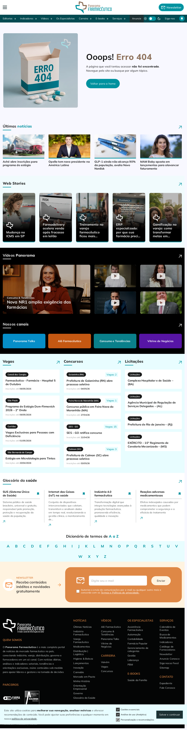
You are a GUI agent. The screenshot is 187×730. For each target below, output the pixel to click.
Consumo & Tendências (107, 633)
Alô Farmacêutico (69, 341)
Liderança (133, 660)
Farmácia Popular (137, 643)
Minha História (81, 681)
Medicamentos (81, 646)
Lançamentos (81, 663)
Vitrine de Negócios (160, 341)
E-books (100, 18)
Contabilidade (135, 639)
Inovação (78, 667)
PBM (130, 664)
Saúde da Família (137, 680)
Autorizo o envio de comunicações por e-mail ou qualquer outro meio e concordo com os (121, 591)
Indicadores (26, 18)
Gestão (132, 655)
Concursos (107, 671)
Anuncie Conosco (169, 658)
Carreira (83, 18)
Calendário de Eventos (167, 628)
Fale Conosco (167, 687)
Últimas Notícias (82, 626)
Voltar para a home (103, 83)
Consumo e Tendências (115, 341)
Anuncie (136, 18)
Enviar (161, 580)
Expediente (166, 683)
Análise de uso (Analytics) (131, 715)
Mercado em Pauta (84, 676)
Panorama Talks (24, 341)
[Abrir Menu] (21, 7)
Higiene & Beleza (83, 658)
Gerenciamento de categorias (138, 649)
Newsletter (166, 654)
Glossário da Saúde (84, 697)
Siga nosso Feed (169, 663)
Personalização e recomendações (135, 720)
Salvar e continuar (169, 714)
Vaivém (105, 662)
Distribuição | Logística (80, 653)
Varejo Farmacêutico (81, 640)
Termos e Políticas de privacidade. (120, 592)
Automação (134, 634)
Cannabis (78, 672)
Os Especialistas (65, 18)
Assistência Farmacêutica (135, 628)
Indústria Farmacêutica (81, 633)
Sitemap (164, 667)
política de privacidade (24, 718)
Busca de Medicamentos (168, 636)
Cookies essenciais (128, 709)
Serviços (117, 18)
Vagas (104, 666)
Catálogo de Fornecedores (167, 648)
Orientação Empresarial (80, 687)
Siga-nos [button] (170, 18)
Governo (78, 693)
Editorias (7, 18)
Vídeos (45, 18)
